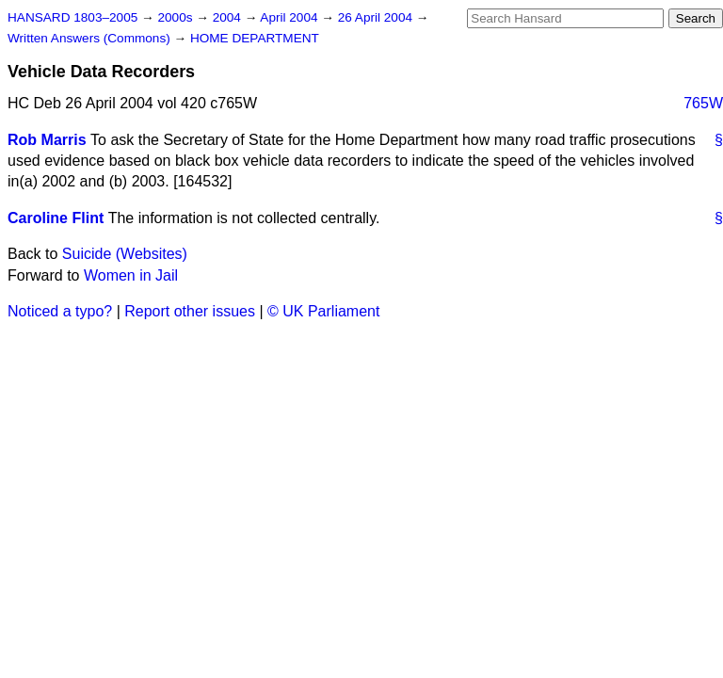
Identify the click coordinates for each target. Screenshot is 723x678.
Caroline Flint (56, 218)
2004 (229, 17)
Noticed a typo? (60, 311)
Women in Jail (131, 275)
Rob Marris (47, 140)
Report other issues (189, 311)
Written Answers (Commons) (91, 38)
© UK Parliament (323, 311)
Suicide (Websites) (124, 254)
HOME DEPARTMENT (254, 38)
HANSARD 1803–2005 (72, 17)
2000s (176, 17)
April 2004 (290, 17)
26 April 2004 (377, 17)
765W (703, 103)
